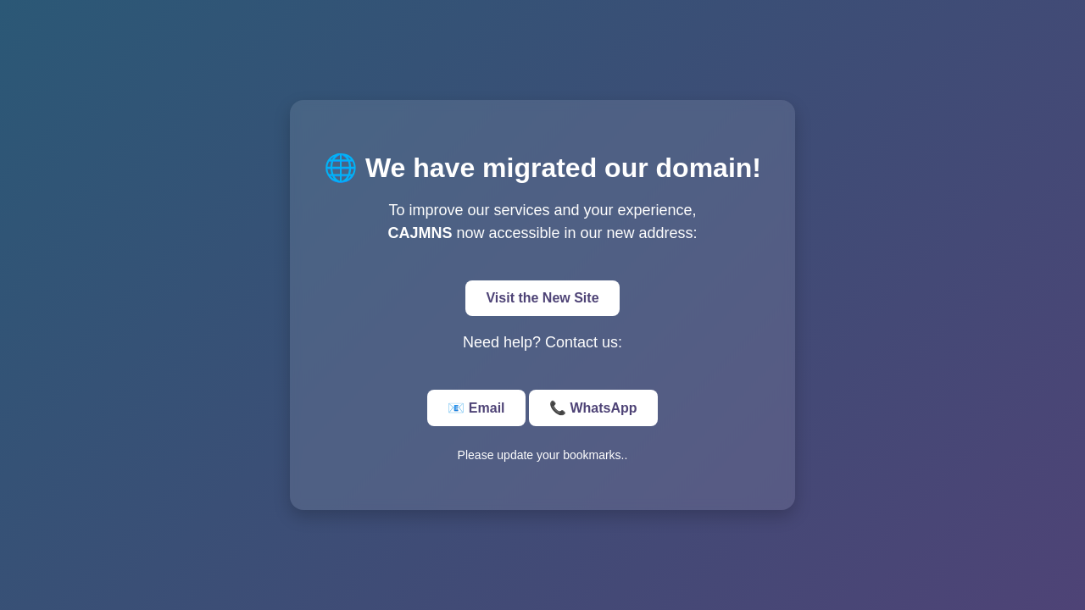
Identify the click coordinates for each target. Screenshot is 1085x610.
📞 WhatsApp (593, 408)
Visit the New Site (542, 298)
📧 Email (476, 408)
